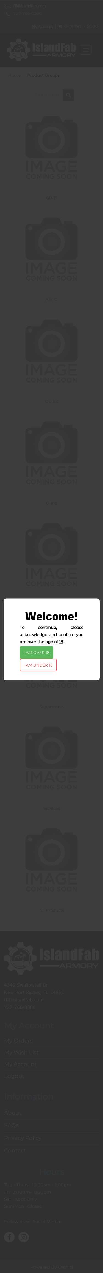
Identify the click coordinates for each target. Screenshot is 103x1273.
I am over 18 (36, 652)
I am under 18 (38, 664)
